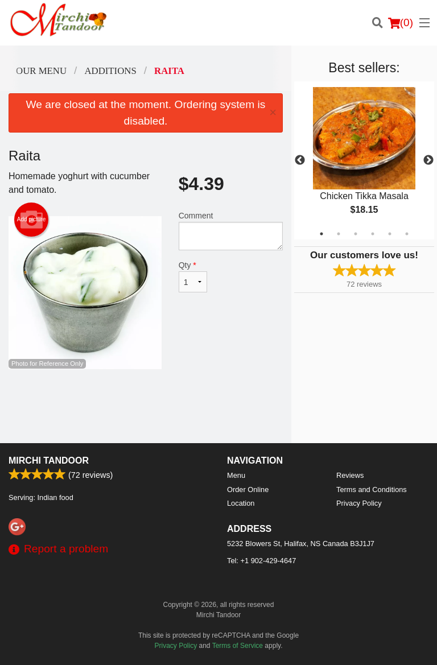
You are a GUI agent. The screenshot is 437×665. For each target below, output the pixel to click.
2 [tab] (338, 233)
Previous (300, 160)
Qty (193, 276)
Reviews (350, 475)
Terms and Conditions (371, 489)
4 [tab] (372, 233)
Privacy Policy (359, 503)
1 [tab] (321, 233)
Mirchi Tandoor (49, 460)
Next (428, 160)
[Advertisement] (146, 406)
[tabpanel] (364, 160)
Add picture (31, 220)
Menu (236, 475)
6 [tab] (407, 233)
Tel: (261, 560)
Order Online (248, 489)
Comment (231, 230)
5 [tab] (389, 233)
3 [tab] (355, 233)
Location (240, 503)
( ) (400, 22)
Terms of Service (237, 646)
